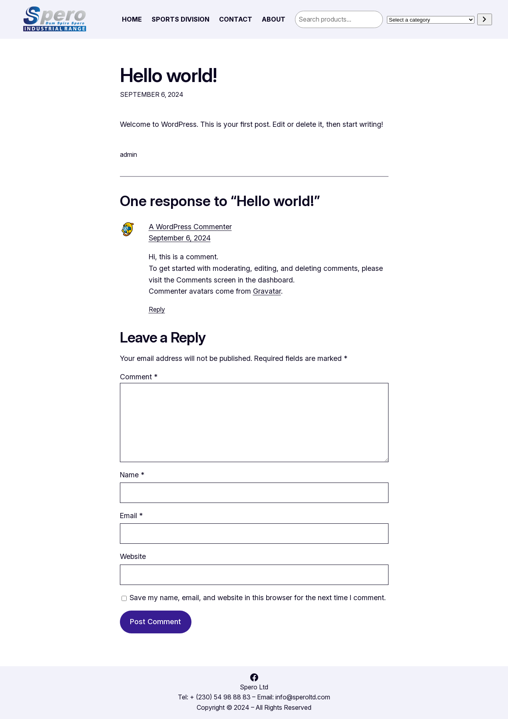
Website (133, 556)
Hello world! (168, 75)
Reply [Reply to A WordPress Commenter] (157, 309)
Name (132, 475)
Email (131, 515)
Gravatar (267, 291)
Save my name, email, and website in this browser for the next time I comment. (257, 597)
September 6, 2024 (180, 238)
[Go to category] (484, 19)
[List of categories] (430, 20)
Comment (138, 377)
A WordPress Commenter (190, 226)
